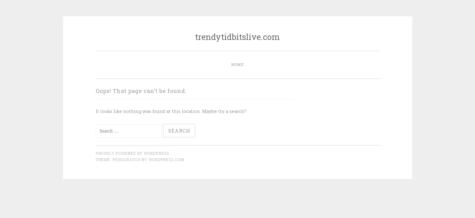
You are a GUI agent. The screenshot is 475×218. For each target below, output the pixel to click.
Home (237, 64)
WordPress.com (166, 159)
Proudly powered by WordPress (132, 153)
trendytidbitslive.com (237, 36)
